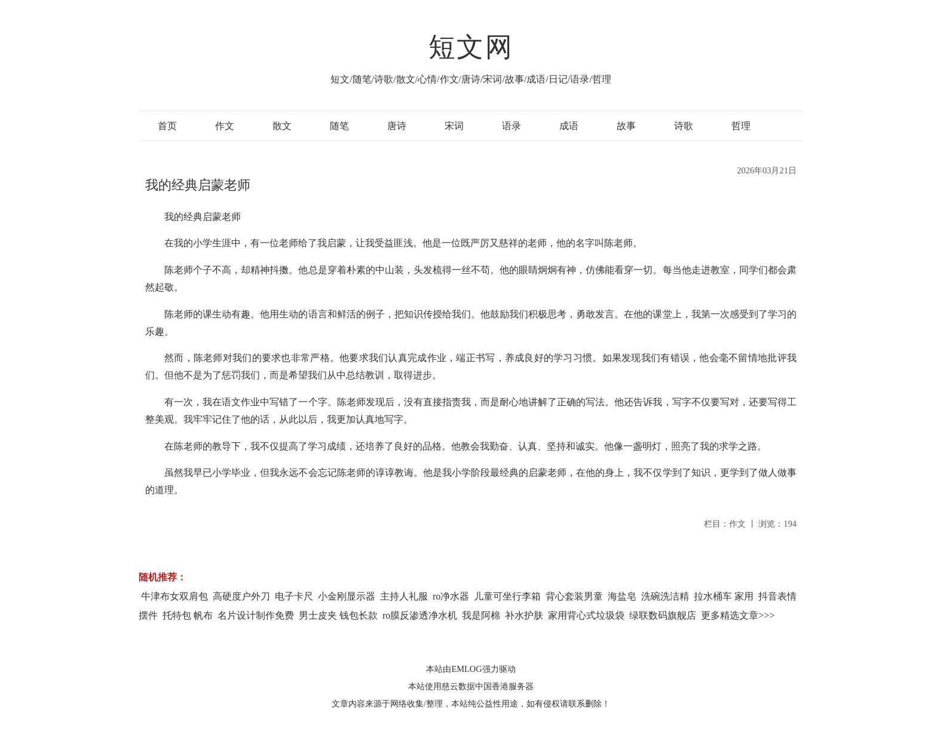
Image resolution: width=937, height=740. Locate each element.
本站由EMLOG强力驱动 (470, 669)
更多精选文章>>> (737, 615)
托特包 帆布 (188, 615)
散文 (282, 126)
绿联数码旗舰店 (662, 615)
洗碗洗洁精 (665, 596)
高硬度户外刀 (241, 596)
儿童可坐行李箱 (507, 596)
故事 (626, 126)
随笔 (339, 126)
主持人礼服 (404, 596)
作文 (224, 126)
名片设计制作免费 (256, 615)
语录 (511, 126)
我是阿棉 (481, 615)
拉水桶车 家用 (724, 596)
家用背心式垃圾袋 (586, 615)
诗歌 (683, 126)
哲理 (741, 126)
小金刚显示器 (346, 596)
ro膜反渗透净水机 (419, 615)
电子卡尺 (294, 596)
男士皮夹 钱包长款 (338, 615)
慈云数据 (458, 686)
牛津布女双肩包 (174, 596)
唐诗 (396, 126)
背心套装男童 (574, 596)
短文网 (470, 47)
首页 (167, 126)
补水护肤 (524, 615)
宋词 (454, 126)
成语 (568, 126)
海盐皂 (622, 596)
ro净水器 (451, 596)
